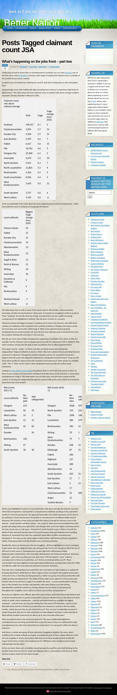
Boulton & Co (96, 438)
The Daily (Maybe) (98, 503)
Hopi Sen (94, 468)
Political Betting (97, 488)
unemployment (65, 669)
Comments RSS (65, 691)
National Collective (98, 328)
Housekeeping (96, 581)
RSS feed (100, 122)
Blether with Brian (98, 258)
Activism (94, 528)
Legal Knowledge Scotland (101, 322)
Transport (94, 625)
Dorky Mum (95, 278)
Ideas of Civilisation (98, 305)
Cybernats (95, 275)
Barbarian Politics (98, 249)
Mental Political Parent (100, 325)
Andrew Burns (96, 234)
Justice (93, 592)
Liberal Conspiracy (98, 477)
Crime (93, 533)
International (96, 586)
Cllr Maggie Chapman (99, 269)
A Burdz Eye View (97, 219)
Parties (93, 601)
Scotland (56, 669)
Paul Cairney (95, 340)
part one (68, 72)
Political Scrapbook (98, 494)
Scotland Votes (96, 349)
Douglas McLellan (98, 281)
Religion (94, 613)
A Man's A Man (97, 222)
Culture (94, 536)
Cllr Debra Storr (97, 266)
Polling (93, 610)
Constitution (95, 531)
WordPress (108, 688)
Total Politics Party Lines (100, 506)
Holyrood (43, 66)
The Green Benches (98, 372)
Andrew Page (96, 237)
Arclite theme (97, 688)
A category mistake (98, 165)
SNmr (93, 363)
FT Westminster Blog (99, 456)
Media (93, 598)
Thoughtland (96, 387)
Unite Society (96, 509)
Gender (94, 566)
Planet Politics (96, 343)
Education (95, 548)
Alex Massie (95, 231)
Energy (93, 554)
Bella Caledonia (97, 252)
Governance (95, 569)
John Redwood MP (98, 471)
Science (94, 616)
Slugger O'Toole (97, 414)
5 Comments (54, 66)
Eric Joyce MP (96, 287)
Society (93, 619)
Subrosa (94, 366)
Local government (98, 595)
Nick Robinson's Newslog (100, 480)
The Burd (23, 66)
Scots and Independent (100, 352)
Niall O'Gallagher (97, 334)
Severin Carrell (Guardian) (101, 497)
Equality (94, 560)
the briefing (22, 75)
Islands (93, 589)
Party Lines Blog (97, 483)
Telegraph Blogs (97, 500)
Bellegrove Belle (97, 255)
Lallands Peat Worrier (99, 319)
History (93, 575)
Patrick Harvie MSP (98, 337)
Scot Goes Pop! (97, 346)
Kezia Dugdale (96, 313)
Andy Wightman (97, 240)
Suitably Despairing (98, 369)
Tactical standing (97, 162)
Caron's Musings (97, 263)
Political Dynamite (98, 491)
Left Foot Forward (98, 474)
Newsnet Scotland (98, 331)
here (94, 101)
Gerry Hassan (96, 296)
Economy (34, 66)
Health (93, 572)
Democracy (95, 542)
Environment (96, 557)
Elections (94, 551)
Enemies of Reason (98, 453)
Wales (93, 631)
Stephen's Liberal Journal (100, 417)
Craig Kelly (95, 272)
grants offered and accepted (21, 371)
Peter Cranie (95, 485)
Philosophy (95, 607)
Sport (93, 622)
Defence (94, 539)
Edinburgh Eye (96, 284)
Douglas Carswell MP (99, 450)
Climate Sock (96, 444)
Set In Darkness (97, 360)
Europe (93, 563)
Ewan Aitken (95, 290)
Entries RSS (53, 691)
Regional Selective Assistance (44, 669)
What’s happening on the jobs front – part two (37, 61)
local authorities (29, 669)
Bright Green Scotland (99, 260)
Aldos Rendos (96, 412)
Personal (94, 604)
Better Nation (32, 22)
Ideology (94, 584)
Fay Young (95, 293)
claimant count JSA (17, 669)
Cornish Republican (98, 447)
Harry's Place (96, 465)
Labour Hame (96, 316)
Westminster (96, 633)
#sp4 (8, 669)
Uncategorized (96, 628)
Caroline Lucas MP (98, 441)
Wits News (95, 390)
